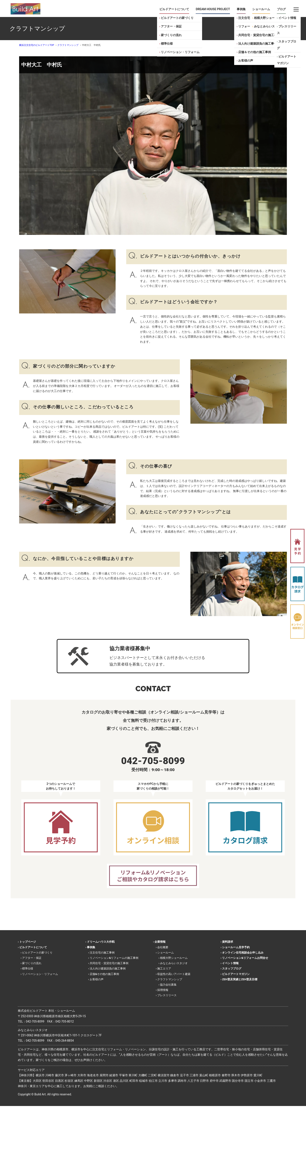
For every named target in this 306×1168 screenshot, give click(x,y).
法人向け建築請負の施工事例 (257, 43)
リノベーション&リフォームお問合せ (245, 957)
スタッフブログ (286, 45)
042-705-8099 (35, 1021)
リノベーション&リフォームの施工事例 (114, 957)
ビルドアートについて (174, 9)
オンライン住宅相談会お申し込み (243, 952)
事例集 (241, 9)
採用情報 (162, 990)
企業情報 (160, 941)
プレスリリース (286, 30)
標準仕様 (167, 43)
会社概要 (162, 947)
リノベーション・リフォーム (180, 52)
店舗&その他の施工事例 (104, 974)
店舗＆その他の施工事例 (254, 52)
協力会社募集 (168, 984)
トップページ (27, 941)
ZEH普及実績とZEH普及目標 (239, 979)
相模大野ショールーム (269, 18)
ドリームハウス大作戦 (101, 941)
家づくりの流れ (171, 35)
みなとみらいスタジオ (269, 26)
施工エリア (164, 968)
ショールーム (261, 9)
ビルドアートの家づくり (177, 18)
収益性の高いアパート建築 (173, 974)
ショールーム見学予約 (236, 947)
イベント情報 (287, 18)
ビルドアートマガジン (286, 60)
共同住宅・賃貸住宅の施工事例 (259, 35)
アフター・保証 (171, 26)
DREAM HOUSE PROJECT (213, 9)
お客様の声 (245, 60)
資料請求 (227, 941)
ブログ (281, 9)
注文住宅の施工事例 (102, 952)
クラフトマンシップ (169, 979)
